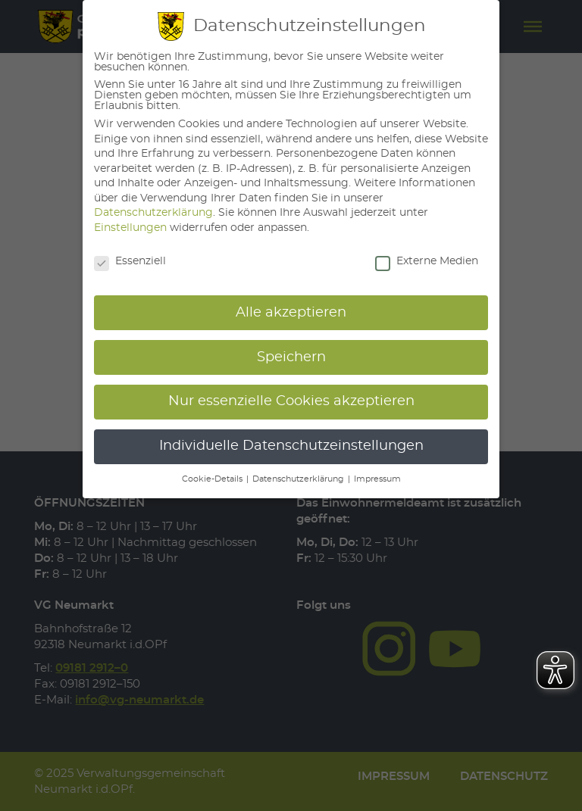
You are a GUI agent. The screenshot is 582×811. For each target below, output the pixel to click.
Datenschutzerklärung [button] (299, 479)
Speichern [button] (291, 357)
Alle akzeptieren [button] (291, 313)
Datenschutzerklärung (153, 212)
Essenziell (130, 261)
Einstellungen (130, 228)
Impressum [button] (377, 479)
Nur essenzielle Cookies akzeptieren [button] (291, 401)
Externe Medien (426, 261)
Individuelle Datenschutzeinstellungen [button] (291, 446)
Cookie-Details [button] (213, 479)
